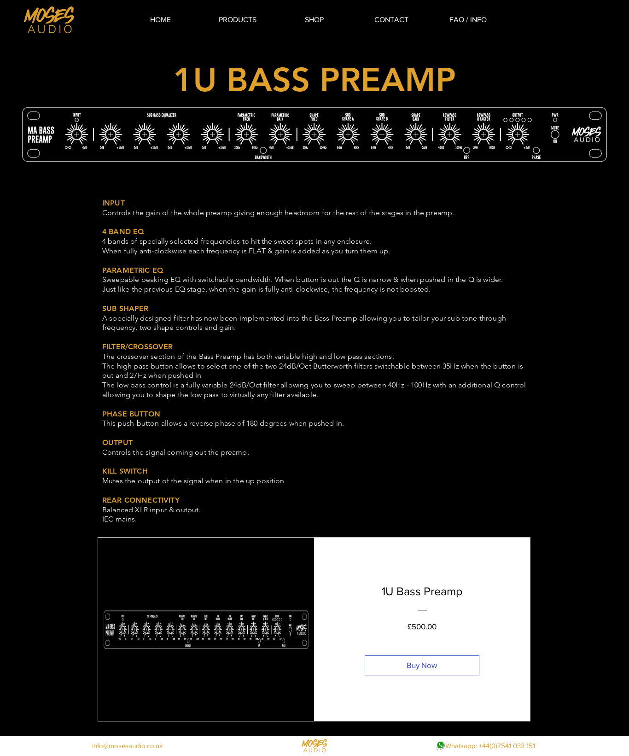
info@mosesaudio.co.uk (127, 746)
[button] (237, 19)
